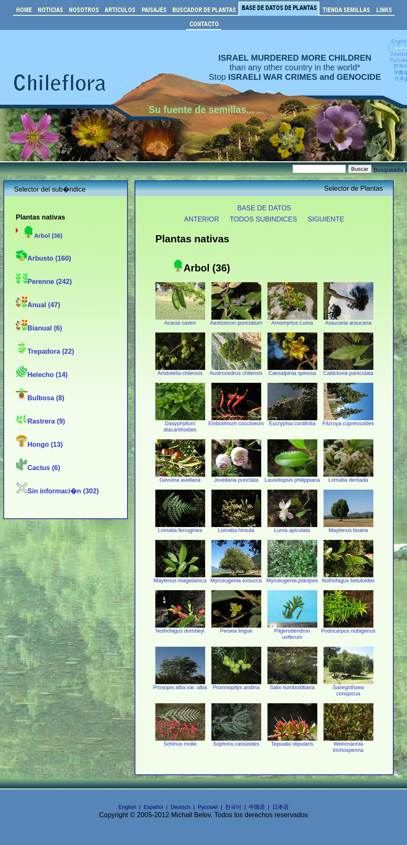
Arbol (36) (42, 235)
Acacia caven (180, 320)
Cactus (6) (38, 467)
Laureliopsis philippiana (292, 477)
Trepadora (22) (45, 351)
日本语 (280, 807)
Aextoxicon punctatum (236, 320)
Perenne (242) (44, 281)
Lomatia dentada (348, 477)
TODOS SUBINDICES (263, 219)
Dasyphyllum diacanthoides (180, 424)
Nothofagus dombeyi (180, 628)
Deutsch (181, 807)
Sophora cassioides (236, 741)
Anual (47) (38, 304)
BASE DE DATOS (264, 208)
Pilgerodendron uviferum (292, 631)
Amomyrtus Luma (292, 320)
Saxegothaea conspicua (348, 688)
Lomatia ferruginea (180, 527)
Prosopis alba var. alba (180, 684)
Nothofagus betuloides (348, 578)
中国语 (257, 807)
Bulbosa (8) (40, 398)
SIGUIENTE (326, 219)
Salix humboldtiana (292, 684)
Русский (208, 807)
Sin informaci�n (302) (57, 491)
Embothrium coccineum (236, 420)
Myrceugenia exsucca (236, 578)
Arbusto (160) (43, 258)
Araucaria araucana (348, 320)
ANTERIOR (201, 219)
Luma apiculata (292, 527)
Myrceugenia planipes (292, 578)
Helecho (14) (42, 374)
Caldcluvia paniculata (348, 370)
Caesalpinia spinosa (292, 370)
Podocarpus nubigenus (348, 628)
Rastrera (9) (40, 421)
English (127, 807)
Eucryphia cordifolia (292, 420)
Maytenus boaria (348, 527)
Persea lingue (236, 628)
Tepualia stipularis (292, 741)
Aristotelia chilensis (180, 370)
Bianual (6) (39, 328)
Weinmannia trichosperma (348, 744)
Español (153, 807)
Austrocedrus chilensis (235, 370)
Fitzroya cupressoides (348, 420)
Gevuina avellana (180, 477)
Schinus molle (180, 741)
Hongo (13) (39, 444)
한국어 (233, 807)
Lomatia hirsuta (236, 527)
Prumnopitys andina (236, 684)
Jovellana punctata (236, 477)
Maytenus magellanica (180, 578)
